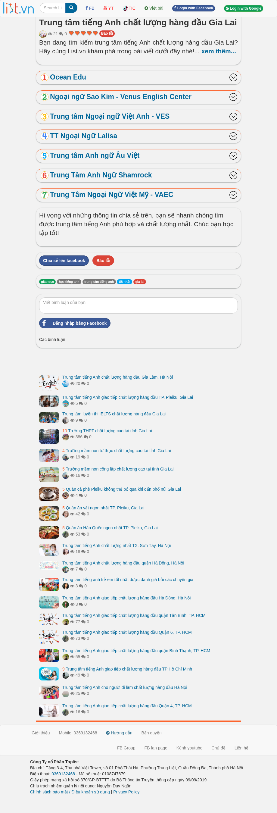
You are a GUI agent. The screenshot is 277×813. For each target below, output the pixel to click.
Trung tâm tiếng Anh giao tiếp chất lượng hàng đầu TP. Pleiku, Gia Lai (127, 397)
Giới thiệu (41, 732)
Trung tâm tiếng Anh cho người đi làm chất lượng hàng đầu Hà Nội (124, 687)
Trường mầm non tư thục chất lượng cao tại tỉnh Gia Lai (116, 450)
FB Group (126, 748)
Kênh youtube (189, 748)
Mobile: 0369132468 (78, 732)
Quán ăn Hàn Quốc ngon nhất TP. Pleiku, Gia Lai (110, 527)
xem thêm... (218, 51)
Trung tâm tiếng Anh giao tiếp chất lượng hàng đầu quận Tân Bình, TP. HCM (133, 615)
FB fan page (156, 748)
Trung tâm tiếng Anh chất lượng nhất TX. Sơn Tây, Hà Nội (116, 545)
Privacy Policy (126, 792)
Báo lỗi (107, 33)
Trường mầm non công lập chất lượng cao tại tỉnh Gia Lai (117, 469)
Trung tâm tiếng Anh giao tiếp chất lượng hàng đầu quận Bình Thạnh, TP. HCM (136, 650)
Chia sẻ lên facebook (64, 260)
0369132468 (63, 773)
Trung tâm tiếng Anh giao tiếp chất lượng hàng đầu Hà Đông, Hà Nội (126, 598)
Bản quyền (152, 732)
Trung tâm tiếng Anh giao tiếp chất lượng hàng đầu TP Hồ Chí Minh (127, 669)
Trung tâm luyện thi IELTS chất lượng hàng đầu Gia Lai (114, 413)
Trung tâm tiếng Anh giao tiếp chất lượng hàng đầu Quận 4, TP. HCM (127, 705)
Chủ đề (218, 748)
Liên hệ (241, 748)
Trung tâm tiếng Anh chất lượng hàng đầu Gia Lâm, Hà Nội (117, 377)
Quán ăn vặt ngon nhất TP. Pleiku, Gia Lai (103, 507)
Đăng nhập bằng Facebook (73, 323)
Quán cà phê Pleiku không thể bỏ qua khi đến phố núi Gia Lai (121, 489)
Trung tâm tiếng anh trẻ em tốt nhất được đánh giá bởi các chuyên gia (127, 579)
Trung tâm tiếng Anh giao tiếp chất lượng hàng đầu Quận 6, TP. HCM (127, 632)
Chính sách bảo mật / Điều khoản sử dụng (70, 792)
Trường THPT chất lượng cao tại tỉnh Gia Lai (107, 430)
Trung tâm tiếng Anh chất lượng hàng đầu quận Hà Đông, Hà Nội (123, 563)
